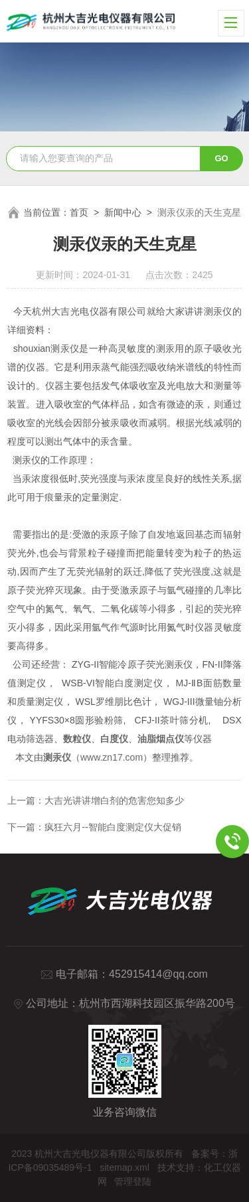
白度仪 (114, 738)
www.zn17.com (111, 757)
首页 (79, 212)
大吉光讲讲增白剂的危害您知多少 (114, 800)
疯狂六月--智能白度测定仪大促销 (112, 827)
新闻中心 (122, 212)
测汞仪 (57, 757)
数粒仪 (77, 738)
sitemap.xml (124, 1167)
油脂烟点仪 (160, 738)
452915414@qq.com (158, 974)
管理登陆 (132, 1181)
